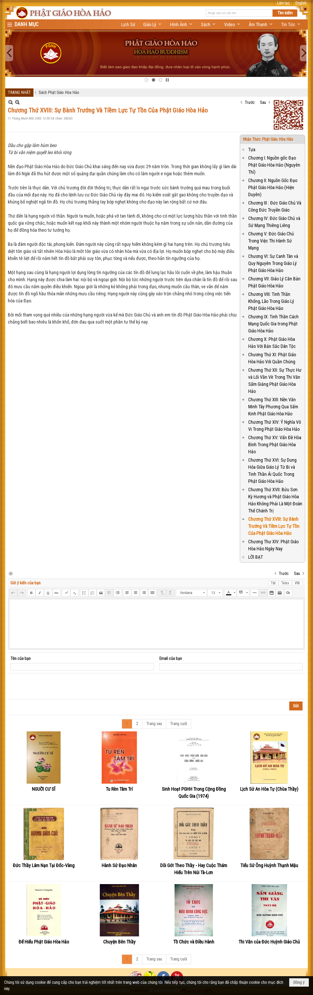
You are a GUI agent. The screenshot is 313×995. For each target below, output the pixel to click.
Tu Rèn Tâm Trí (119, 789)
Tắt (273, 583)
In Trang (10, 573)
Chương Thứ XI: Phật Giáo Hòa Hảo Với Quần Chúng (272, 358)
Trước (250, 102)
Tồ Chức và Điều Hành (193, 942)
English (300, 3)
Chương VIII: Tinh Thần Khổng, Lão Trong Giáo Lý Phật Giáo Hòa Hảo (271, 301)
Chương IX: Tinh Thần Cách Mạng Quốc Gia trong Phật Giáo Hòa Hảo (273, 323)
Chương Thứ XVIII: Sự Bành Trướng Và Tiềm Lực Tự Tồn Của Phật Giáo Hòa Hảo (273, 526)
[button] (152, 24)
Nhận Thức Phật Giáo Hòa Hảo (268, 139)
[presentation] (50, 686)
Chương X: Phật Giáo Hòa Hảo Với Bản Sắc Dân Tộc (272, 342)
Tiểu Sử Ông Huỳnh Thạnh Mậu (269, 865)
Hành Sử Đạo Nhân (119, 865)
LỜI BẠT (255, 557)
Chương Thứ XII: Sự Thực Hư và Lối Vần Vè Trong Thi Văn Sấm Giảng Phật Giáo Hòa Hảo (275, 380)
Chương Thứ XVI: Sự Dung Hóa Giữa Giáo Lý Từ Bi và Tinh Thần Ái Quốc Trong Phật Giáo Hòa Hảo (272, 470)
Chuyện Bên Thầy (119, 942)
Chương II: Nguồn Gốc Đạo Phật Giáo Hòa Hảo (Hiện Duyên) (272, 187)
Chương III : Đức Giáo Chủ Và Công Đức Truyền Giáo (274, 206)
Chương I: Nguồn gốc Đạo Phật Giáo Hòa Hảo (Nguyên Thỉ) (274, 165)
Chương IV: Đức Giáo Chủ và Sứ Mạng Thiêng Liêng (274, 222)
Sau (263, 102)
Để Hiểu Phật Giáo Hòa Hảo (44, 942)
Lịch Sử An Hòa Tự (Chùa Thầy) (269, 789)
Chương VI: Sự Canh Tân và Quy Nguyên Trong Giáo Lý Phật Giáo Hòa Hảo (273, 263)
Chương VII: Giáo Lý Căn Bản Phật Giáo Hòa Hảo (274, 282)
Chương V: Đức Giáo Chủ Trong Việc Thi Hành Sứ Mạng (271, 241)
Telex (285, 583)
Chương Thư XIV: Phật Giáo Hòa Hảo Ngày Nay (273, 545)
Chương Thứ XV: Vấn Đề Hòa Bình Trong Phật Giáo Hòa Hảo (274, 444)
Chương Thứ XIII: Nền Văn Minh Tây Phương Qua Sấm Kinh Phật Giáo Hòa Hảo (273, 406)
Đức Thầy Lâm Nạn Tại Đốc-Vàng (43, 865)
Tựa (251, 149)
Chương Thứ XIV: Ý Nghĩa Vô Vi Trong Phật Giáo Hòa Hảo (274, 425)
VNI (297, 583)
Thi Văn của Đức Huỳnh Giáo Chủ (269, 942)
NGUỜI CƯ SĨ (43, 789)
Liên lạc (283, 3)
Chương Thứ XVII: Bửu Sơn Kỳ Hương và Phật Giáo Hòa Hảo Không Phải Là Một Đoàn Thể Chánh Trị (275, 500)
